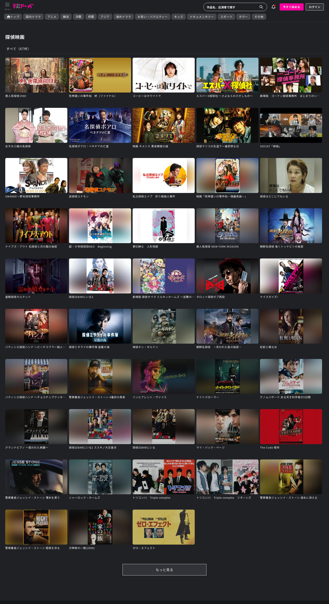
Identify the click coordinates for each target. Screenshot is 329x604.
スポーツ (226, 17)
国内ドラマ (33, 17)
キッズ (178, 17)
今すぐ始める (291, 7)
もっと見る (164, 569)
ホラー (243, 17)
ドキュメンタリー (202, 17)
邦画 (91, 17)
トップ (13, 17)
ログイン (314, 7)
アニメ (51, 17)
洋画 (79, 17)
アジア (105, 17)
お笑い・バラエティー (153, 17)
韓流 (66, 17)
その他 (259, 17)
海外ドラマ (123, 17)
